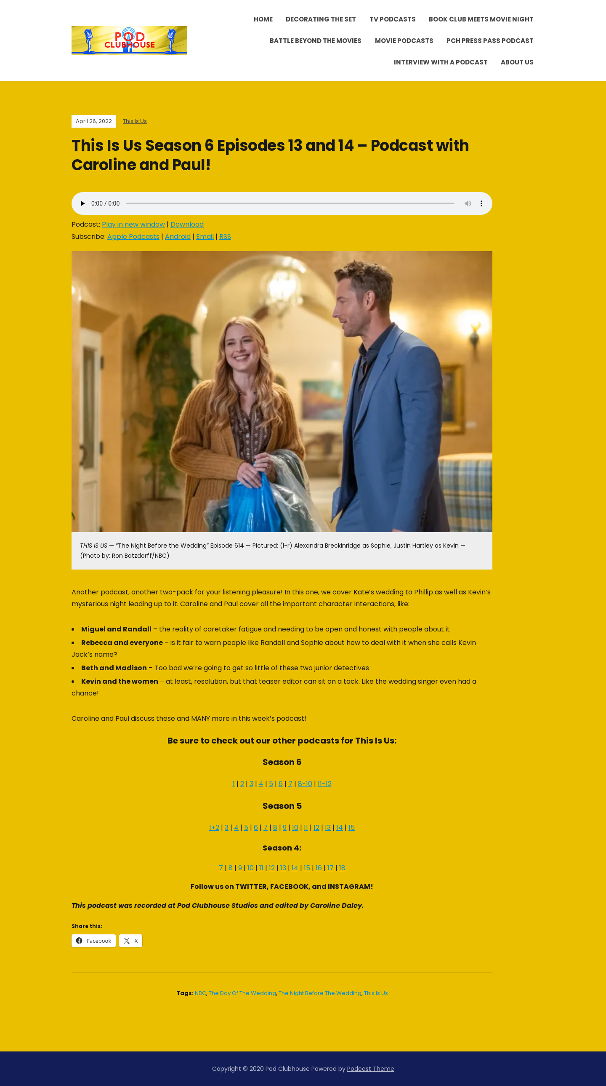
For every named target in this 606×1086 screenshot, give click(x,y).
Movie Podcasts (404, 40)
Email (205, 236)
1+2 (214, 827)
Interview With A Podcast (441, 62)
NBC (200, 993)
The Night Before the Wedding (320, 993)
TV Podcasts (392, 19)
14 (339, 827)
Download (187, 224)
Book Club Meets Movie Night (481, 19)
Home (263, 19)
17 (330, 868)
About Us (517, 62)
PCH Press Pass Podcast (490, 40)
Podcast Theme (370, 1069)
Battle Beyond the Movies (315, 40)
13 (328, 827)
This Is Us (135, 121)
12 (316, 827)
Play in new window (133, 224)
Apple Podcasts (133, 236)
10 (295, 827)
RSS (225, 236)
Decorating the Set (321, 19)
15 (351, 827)
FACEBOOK (289, 886)
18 (342, 868)
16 (319, 868)
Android (178, 236)
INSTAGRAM (349, 886)
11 (306, 827)
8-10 (305, 784)
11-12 (325, 784)
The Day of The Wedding (242, 993)
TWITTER (251, 886)
